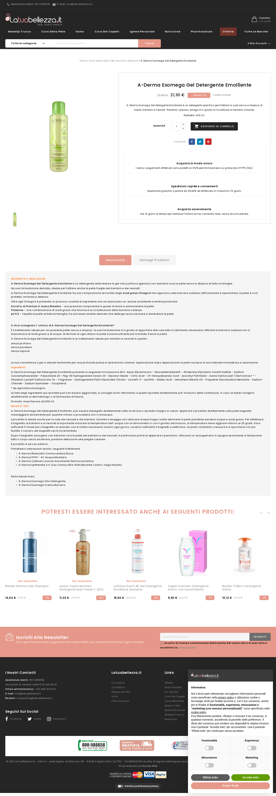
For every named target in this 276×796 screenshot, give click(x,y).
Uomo (80, 31)
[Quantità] (176, 126)
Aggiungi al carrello (214, 126)
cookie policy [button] (198, 712)
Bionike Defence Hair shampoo (27, 586)
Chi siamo (118, 682)
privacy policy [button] (226, 697)
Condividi (192, 141)
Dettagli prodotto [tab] (155, 260)
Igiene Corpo (173, 705)
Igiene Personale (142, 31)
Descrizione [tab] (114, 260)
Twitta (200, 141)
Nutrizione (172, 31)
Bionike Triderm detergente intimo (241, 587)
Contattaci (118, 687)
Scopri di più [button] (231, 785)
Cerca (149, 43)
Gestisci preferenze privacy (138, 784)
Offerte (228, 31)
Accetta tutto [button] (250, 777)
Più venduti (171, 691)
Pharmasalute (201, 31)
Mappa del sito (121, 691)
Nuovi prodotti (173, 687)
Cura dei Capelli (107, 31)
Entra (115, 696)
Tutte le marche (256, 31)
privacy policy (187, 647)
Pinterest (208, 141)
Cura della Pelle (53, 31)
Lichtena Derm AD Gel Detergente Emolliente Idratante (138, 587)
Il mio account (120, 700)
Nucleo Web (150, 764)
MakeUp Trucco (19, 31)
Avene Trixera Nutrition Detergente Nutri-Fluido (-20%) (82, 587)
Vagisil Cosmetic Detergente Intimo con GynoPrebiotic (188, 587)
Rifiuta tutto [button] (210, 777)
